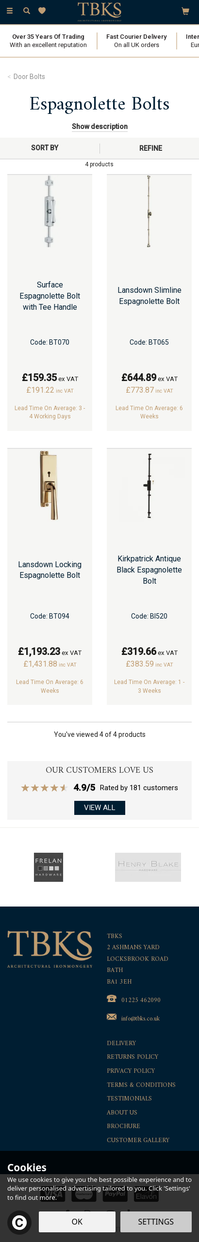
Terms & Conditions (141, 1085)
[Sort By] (48, 148)
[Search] (26, 11)
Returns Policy (132, 1057)
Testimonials (129, 1099)
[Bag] (185, 11)
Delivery (121, 1044)
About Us (122, 1113)
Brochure (123, 1126)
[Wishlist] (44, 11)
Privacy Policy (131, 1071)
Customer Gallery (138, 1141)
